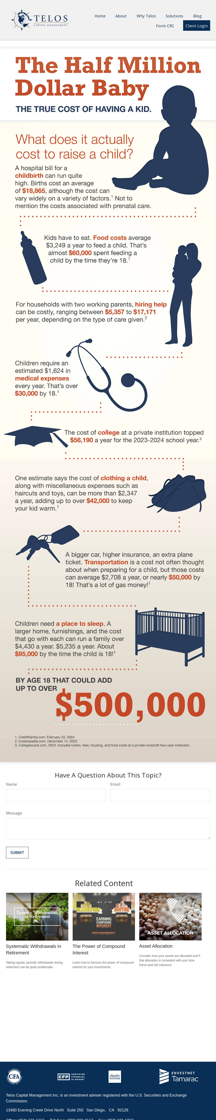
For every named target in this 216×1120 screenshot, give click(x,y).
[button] (100, 15)
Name (11, 784)
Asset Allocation (156, 946)
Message (14, 813)
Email (115, 784)
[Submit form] (17, 852)
